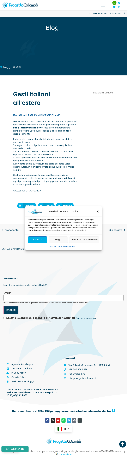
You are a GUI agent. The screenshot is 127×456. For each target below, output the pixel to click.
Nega (58, 239)
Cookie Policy (56, 246)
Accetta (37, 239)
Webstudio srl (65, 454)
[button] (97, 211)
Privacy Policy (69, 246)
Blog (52, 28)
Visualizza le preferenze (84, 239)
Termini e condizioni (86, 318)
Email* (7, 293)
